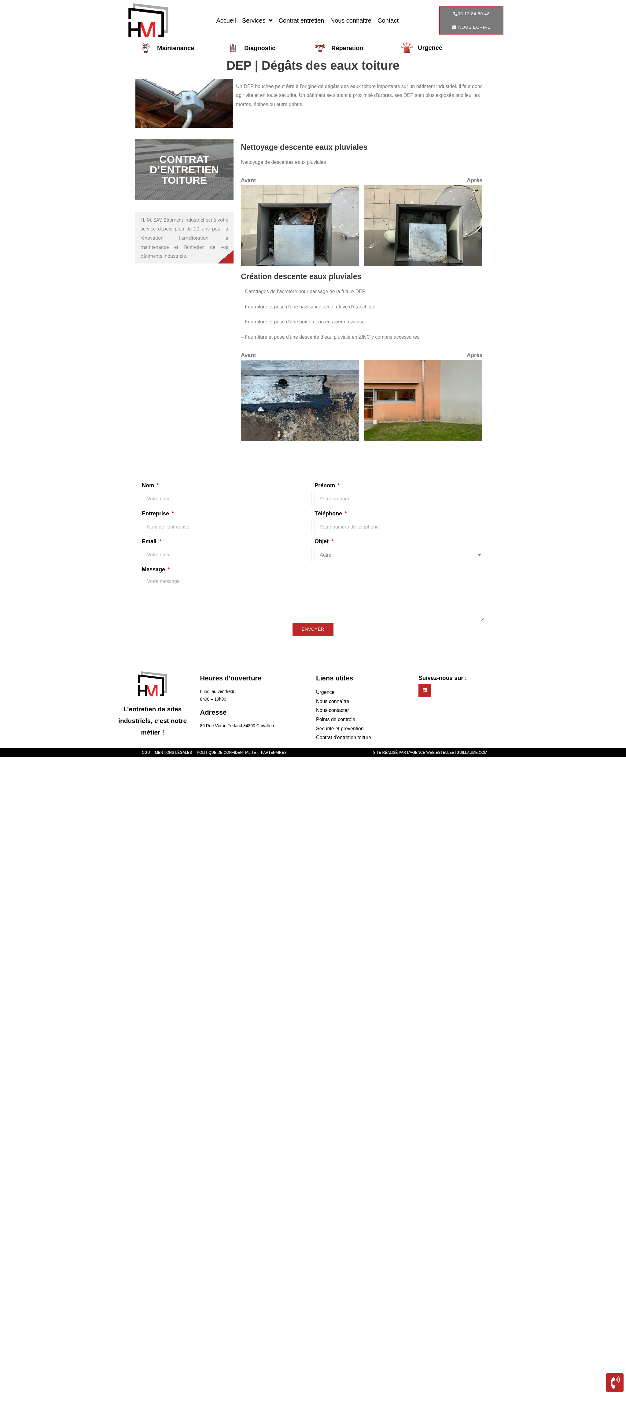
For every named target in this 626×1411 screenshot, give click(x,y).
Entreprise (156, 513)
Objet (322, 541)
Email (150, 541)
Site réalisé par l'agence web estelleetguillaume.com (430, 752)
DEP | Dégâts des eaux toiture (313, 65)
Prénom (326, 485)
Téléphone (329, 513)
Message (154, 569)
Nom (149, 485)
